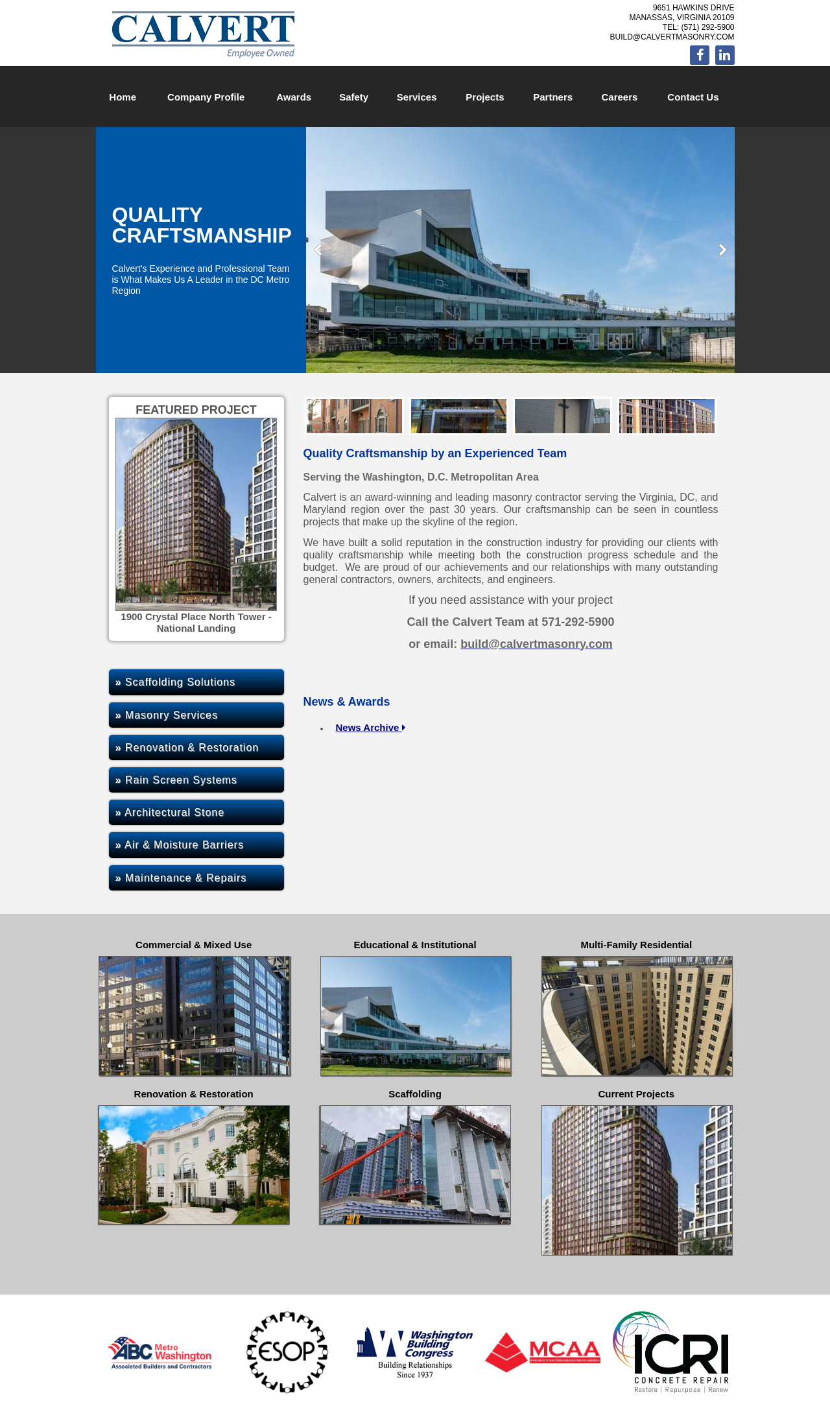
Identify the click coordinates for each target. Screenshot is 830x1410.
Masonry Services (167, 715)
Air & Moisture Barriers (179, 844)
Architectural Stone (170, 812)
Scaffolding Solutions (175, 681)
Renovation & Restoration (187, 747)
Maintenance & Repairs (181, 877)
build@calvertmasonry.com (672, 37)
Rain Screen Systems (176, 779)
